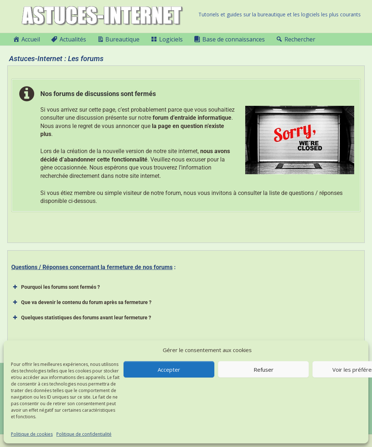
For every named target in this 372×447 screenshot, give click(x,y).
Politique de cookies (32, 434)
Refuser (264, 369)
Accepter (169, 369)
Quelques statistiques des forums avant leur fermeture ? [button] (81, 317)
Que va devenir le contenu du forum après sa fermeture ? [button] (81, 302)
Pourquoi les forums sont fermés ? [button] (55, 287)
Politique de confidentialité (84, 434)
